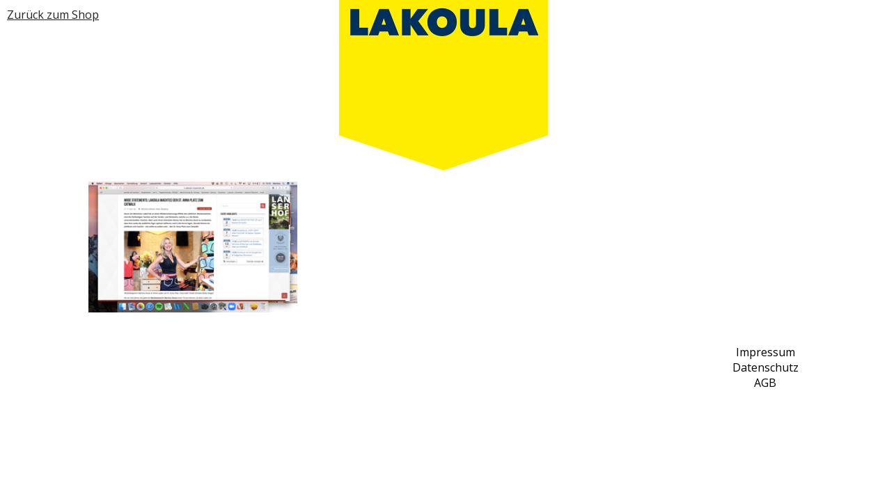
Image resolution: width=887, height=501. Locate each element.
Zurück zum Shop (53, 14)
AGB (765, 382)
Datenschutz (765, 367)
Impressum (765, 352)
